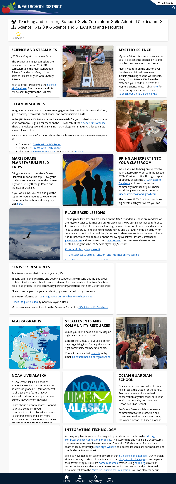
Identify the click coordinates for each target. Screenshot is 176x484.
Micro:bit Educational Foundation (111, 469)
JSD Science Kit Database (93, 307)
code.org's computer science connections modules (111, 437)
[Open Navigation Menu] (109, 479)
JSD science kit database (132, 455)
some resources (108, 462)
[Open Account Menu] (80, 479)
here (155, 86)
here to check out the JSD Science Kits (140, 91)
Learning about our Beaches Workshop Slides (65, 296)
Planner (79, 151)
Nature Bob (114, 240)
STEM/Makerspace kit (43, 151)
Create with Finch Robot (47, 148)
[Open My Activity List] (95, 479)
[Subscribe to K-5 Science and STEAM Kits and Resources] (18, 36)
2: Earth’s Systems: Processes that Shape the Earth (94, 260)
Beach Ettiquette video (25, 301)
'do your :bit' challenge (132, 458)
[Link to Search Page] (173, 7)
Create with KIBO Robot (47, 144)
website (95, 353)
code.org (140, 462)
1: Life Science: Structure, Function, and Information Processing (102, 254)
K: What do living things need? (82, 249)
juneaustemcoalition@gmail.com (137, 194)
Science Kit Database (93, 123)
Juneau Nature (73, 240)
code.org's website (105, 446)
